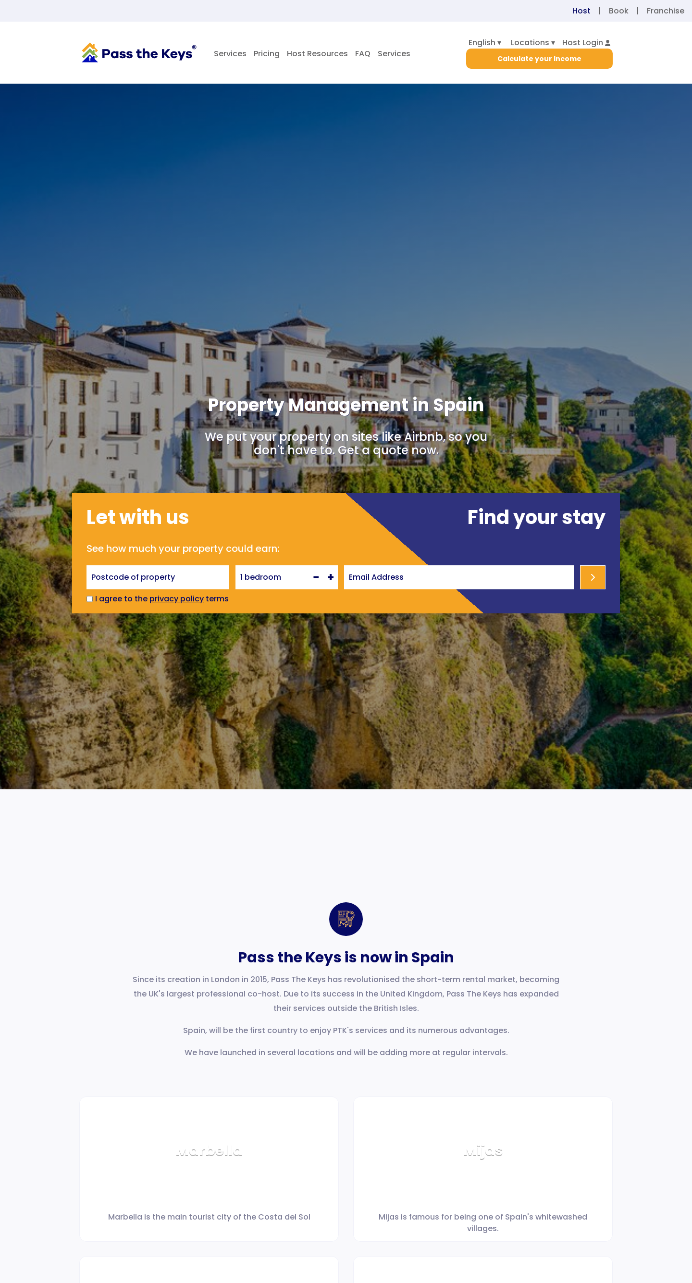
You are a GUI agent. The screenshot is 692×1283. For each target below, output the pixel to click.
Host (581, 10)
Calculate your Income (539, 58)
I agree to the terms (162, 598)
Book (619, 10)
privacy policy (176, 598)
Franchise (665, 10)
